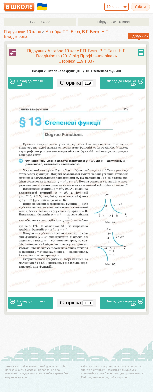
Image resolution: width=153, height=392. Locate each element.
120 (124, 82)
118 (27, 82)
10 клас (40, 22)
